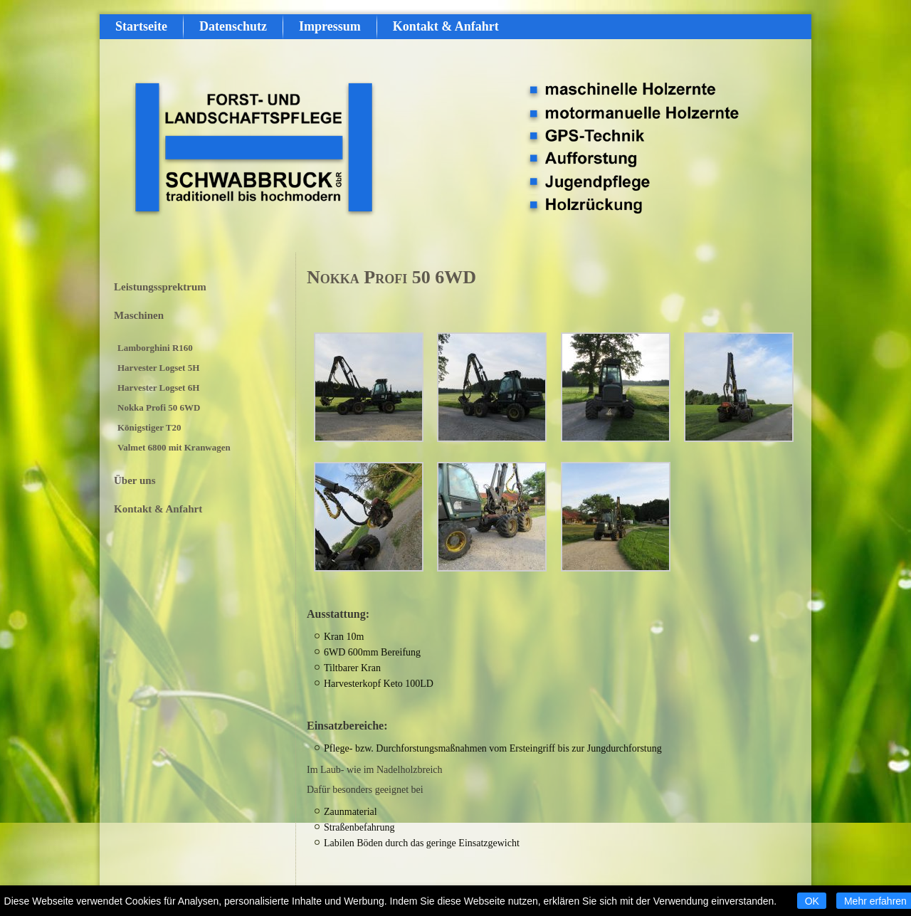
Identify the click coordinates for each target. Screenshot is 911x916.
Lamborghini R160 (155, 347)
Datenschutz (233, 26)
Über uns (135, 480)
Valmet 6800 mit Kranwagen (174, 447)
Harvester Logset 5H (158, 367)
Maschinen (139, 315)
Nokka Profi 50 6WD (158, 407)
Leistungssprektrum (160, 287)
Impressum (330, 26)
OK (812, 901)
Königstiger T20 (149, 427)
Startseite (141, 26)
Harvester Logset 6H (158, 387)
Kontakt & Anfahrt (446, 26)
